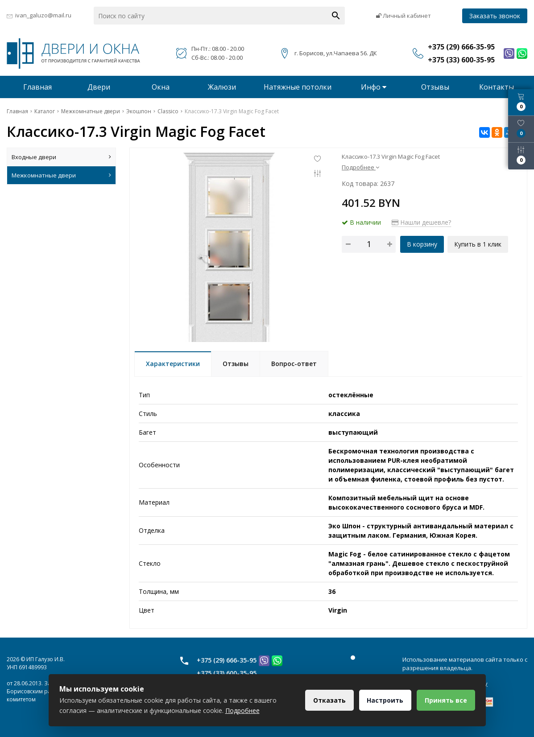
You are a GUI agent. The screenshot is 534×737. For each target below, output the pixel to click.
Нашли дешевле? (421, 222)
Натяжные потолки (297, 87)
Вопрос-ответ (294, 363)
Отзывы (435, 87)
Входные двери (61, 156)
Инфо (373, 87)
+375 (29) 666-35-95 (227, 660)
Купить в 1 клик (478, 244)
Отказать (326, 700)
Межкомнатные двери (61, 175)
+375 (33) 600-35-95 (227, 673)
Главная (37, 87)
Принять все (445, 700)
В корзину (422, 244)
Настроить (383, 700)
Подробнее (360, 167)
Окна (161, 87)
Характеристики (173, 363)
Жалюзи (222, 87)
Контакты (496, 87)
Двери (98, 87)
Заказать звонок (494, 16)
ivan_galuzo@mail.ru (43, 15)
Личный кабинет (403, 16)
